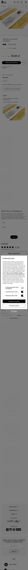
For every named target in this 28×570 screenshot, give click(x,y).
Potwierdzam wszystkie (14, 301)
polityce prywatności (17, 269)
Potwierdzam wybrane (14, 305)
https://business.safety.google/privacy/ (15, 273)
